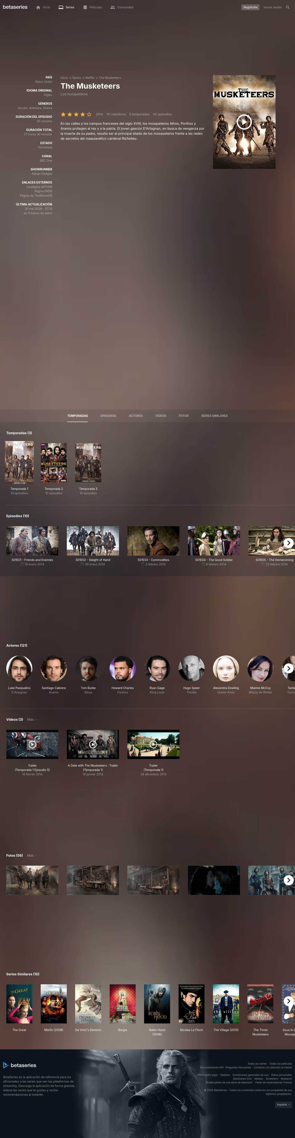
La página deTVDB (39, 187)
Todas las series (257, 1063)
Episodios (108, 415)
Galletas (225, 1074)
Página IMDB (43, 191)
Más (30, 719)
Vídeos (160, 415)
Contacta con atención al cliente (273, 1067)
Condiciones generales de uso (250, 1074)
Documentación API (212, 1067)
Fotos (184, 415)
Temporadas (77, 415)
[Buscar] (288, 7)
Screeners (272, 1078)
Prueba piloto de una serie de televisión (229, 1082)
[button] (19, 677)
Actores (136, 415)
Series (76, 77)
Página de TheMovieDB (36, 195)
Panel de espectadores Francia (273, 1082)
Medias (258, 1078)
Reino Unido (43, 81)
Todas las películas (281, 1063)
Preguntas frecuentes (238, 1067)
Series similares (214, 415)
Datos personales (281, 1074)
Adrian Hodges (42, 173)
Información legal (207, 1074)
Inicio (64, 77)
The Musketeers (110, 77)
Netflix (89, 77)
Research (286, 1078)
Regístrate (250, 7)
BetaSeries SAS (242, 1078)
